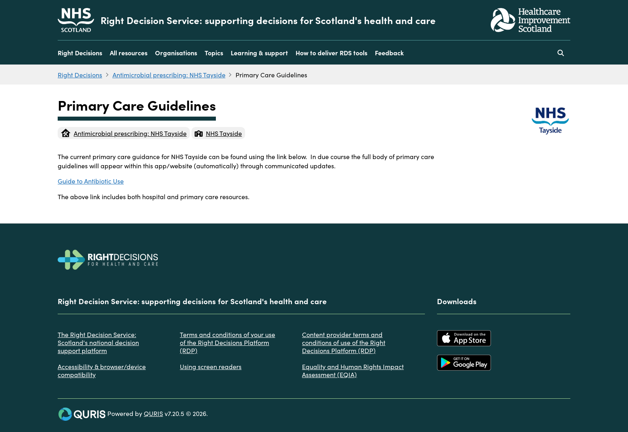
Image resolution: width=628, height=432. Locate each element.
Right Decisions (80, 52)
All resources (128, 52)
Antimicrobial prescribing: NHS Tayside (169, 74)
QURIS (153, 413)
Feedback (389, 52)
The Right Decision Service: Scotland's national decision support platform (98, 342)
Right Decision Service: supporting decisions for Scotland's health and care (268, 20)
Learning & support (259, 52)
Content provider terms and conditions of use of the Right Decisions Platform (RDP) (343, 342)
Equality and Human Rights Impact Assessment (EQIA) (353, 370)
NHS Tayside (218, 133)
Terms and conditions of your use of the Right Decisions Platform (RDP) (227, 342)
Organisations (176, 52)
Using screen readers (211, 366)
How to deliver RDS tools (331, 52)
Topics (214, 52)
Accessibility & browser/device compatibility (102, 370)
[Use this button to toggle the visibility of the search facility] (560, 52)
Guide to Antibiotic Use (91, 180)
